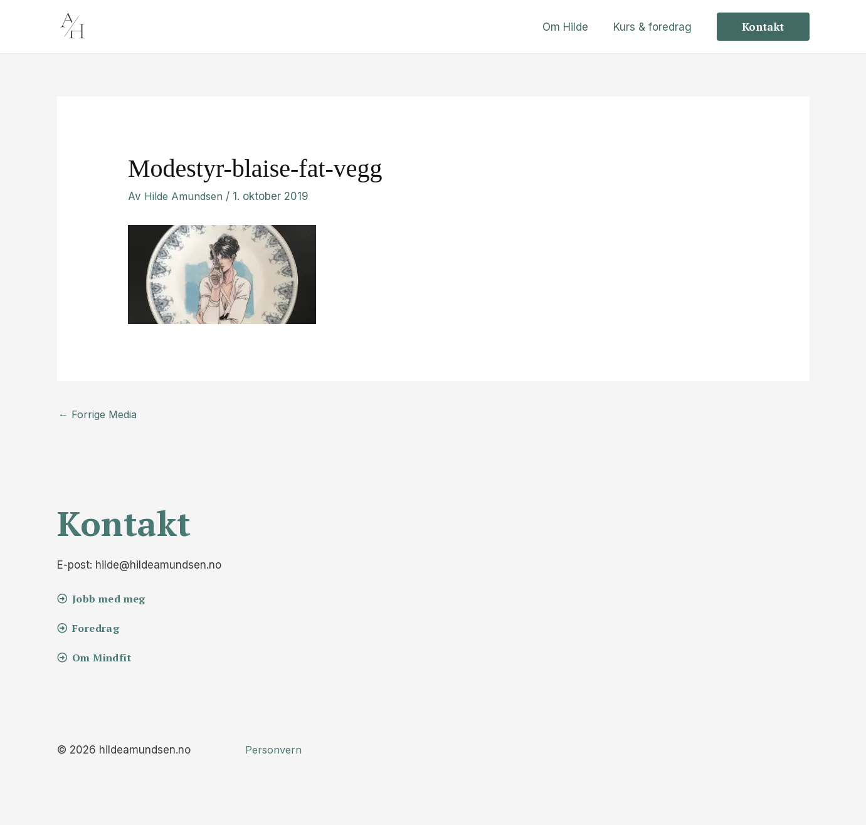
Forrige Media (99, 415)
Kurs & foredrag (654, 27)
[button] (763, 27)
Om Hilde (571, 27)
